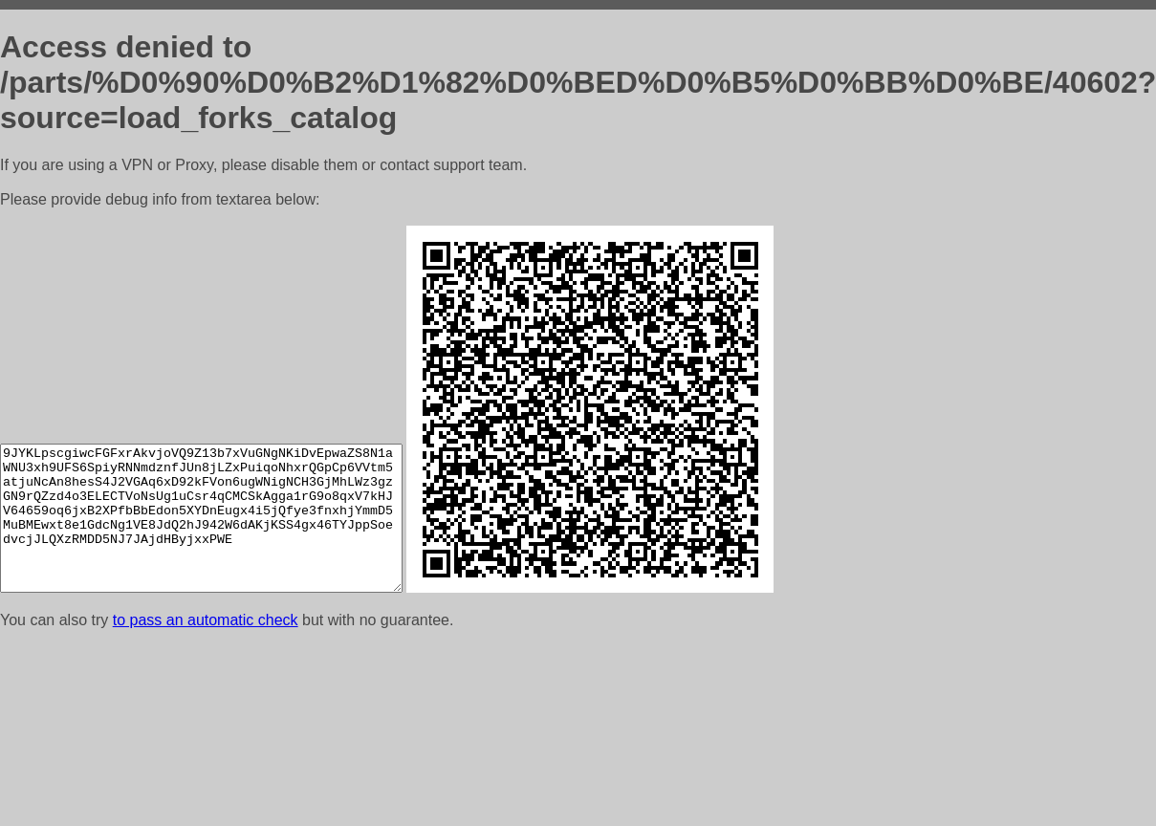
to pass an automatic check (205, 620)
